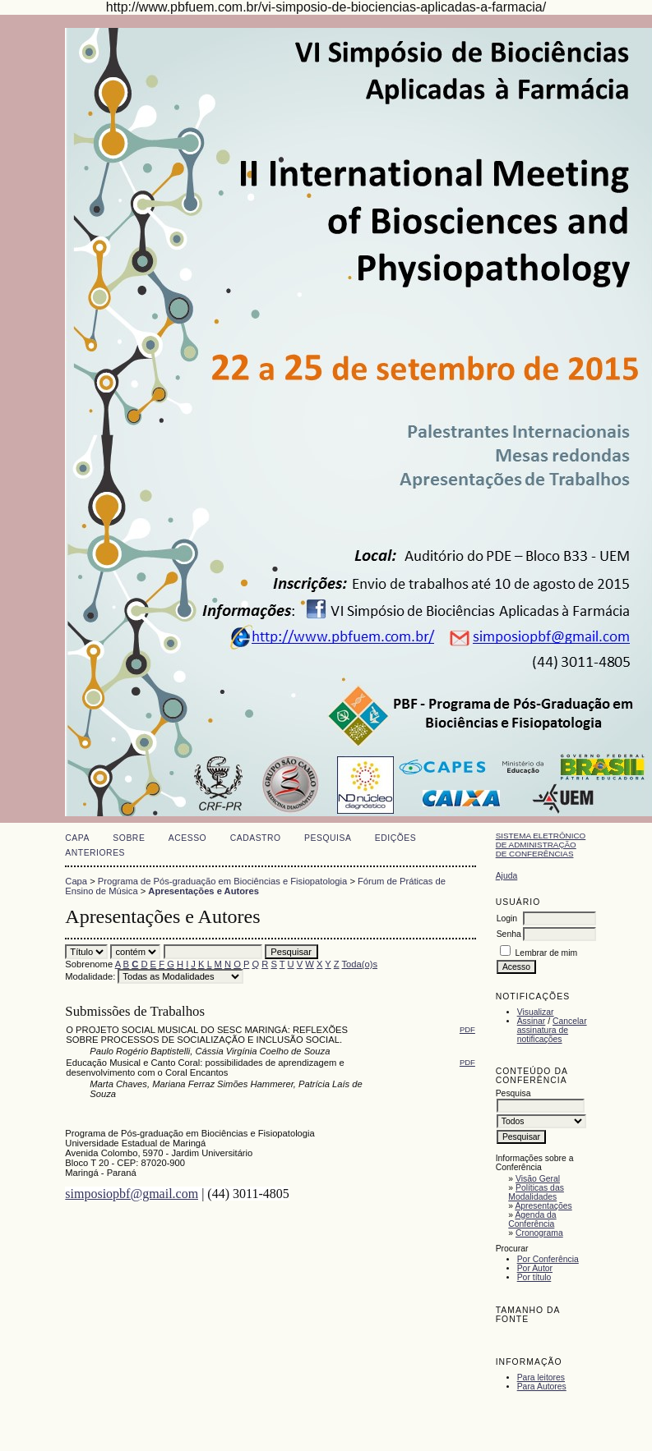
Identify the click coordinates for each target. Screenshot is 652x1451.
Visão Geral (538, 1178)
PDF (467, 1029)
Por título (534, 1277)
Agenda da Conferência (532, 1219)
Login (507, 918)
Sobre (129, 838)
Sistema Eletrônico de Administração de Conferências (541, 844)
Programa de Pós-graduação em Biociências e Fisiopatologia (222, 881)
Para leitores (541, 1377)
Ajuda (507, 875)
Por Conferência (548, 1259)
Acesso (187, 838)
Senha (509, 934)
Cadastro (255, 838)
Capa (77, 838)
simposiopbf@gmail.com (131, 1194)
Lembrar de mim (547, 952)
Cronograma (539, 1232)
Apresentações (543, 1205)
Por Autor (535, 1268)
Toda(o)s (359, 964)
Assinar (531, 1021)
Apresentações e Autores (203, 891)
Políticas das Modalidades (536, 1192)
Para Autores (541, 1386)
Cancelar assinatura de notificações (552, 1030)
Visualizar (535, 1012)
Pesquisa (327, 838)
